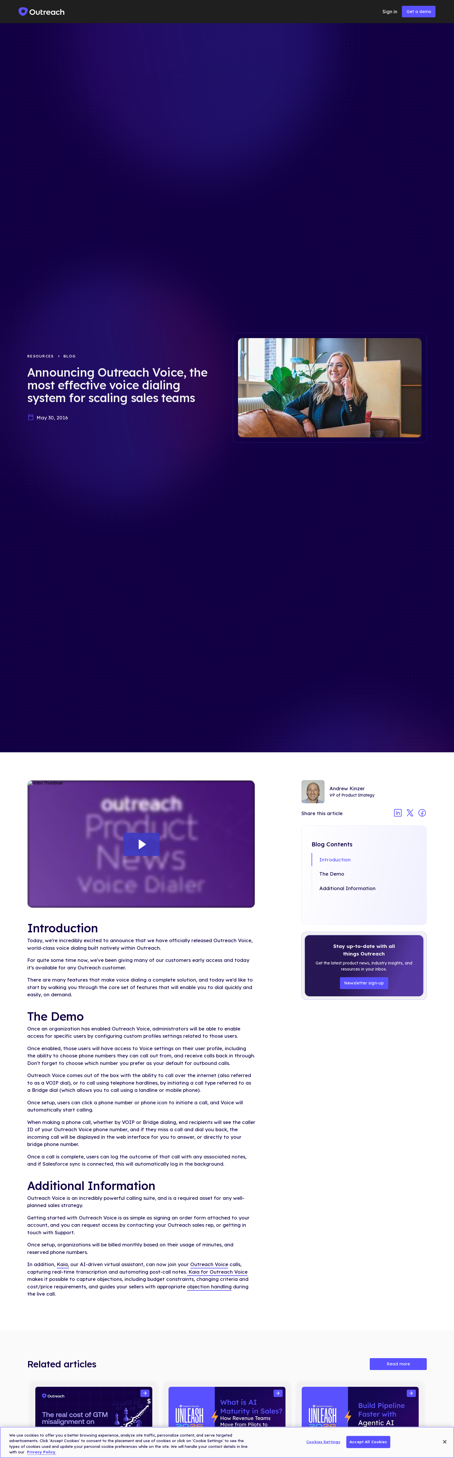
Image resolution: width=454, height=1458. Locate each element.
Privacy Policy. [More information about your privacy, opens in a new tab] (41, 1452)
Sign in (389, 11)
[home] (42, 11)
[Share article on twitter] (410, 813)
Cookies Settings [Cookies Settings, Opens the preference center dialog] (323, 1441)
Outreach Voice (209, 1264)
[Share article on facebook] (422, 813)
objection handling (209, 1286)
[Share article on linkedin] (397, 813)
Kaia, (63, 1264)
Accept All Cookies (368, 1441)
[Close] (444, 1441)
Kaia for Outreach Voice (217, 1272)
